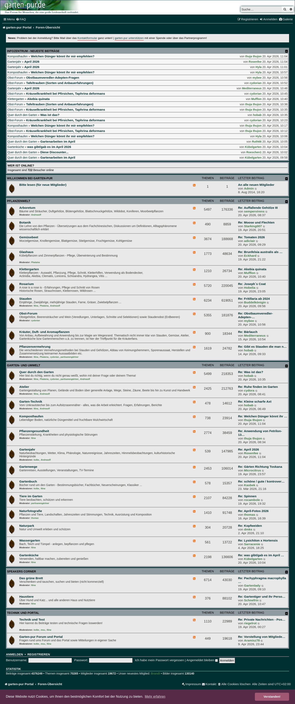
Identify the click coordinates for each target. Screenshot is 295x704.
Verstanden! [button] (272, 696)
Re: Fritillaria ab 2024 (254, 298)
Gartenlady (252, 585)
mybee (257, 77)
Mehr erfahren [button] (155, 696)
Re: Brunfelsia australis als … (260, 252)
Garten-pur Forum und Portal (41, 636)
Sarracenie (252, 544)
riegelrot (250, 623)
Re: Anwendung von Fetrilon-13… (260, 432)
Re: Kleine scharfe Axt (254, 401)
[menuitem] (21, 19)
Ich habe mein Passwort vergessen (159, 660)
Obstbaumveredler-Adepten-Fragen (52, 77)
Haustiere (26, 596)
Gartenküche (16, 147)
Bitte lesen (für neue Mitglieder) (42, 184)
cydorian (256, 83)
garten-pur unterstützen (129, 38)
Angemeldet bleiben (202, 660)
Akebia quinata (38, 99)
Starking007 (253, 226)
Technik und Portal (23, 612)
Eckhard (250, 255)
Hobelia (249, 287)
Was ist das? (50, 115)
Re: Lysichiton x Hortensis (258, 540)
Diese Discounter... (54, 152)
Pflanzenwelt (18, 201)
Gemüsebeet (28, 237)
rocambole (252, 500)
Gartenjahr (14, 61)
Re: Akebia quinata (252, 269)
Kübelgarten (253, 147)
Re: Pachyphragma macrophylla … (262, 580)
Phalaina (35, 262)
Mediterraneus (252, 88)
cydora (249, 390)
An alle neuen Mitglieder (256, 184)
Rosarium (26, 284)
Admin (249, 188)
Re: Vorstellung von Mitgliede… (261, 636)
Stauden (25, 298)
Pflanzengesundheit (34, 431)
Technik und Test (32, 619)
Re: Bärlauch (248, 332)
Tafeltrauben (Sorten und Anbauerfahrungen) (59, 83)
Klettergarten (16, 99)
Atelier (24, 386)
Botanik (25, 222)
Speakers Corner (21, 571)
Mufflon (256, 99)
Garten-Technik (30, 401)
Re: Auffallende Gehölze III (258, 207)
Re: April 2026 (248, 449)
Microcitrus (252, 470)
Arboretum (27, 207)
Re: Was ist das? (250, 372)
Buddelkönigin (255, 302)
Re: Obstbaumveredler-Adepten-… (255, 315)
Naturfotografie (30, 511)
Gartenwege (28, 466)
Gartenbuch (28, 481)
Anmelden (14, 654)
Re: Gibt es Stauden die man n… (262, 346)
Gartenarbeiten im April (57, 141)
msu (43, 630)
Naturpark (26, 525)
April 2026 (32, 61)
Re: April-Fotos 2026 (253, 511)
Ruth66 (256, 141)
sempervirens (254, 211)
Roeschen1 (254, 152)
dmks (248, 529)
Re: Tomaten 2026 (251, 237)
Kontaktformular (87, 38)
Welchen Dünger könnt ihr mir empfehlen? (62, 56)
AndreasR (36, 215)
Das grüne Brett (31, 578)
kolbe (36, 460)
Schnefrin (251, 600)
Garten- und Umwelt (23, 365)
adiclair (249, 241)
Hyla (258, 67)
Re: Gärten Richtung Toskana (260, 466)
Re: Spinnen (247, 496)
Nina (36, 306)
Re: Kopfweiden (250, 525)
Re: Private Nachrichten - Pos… (261, 619)
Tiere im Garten (30, 496)
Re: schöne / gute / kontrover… (261, 481)
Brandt (155, 673)
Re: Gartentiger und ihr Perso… (261, 596)
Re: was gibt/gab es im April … (261, 555)
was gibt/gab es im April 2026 (49, 147)
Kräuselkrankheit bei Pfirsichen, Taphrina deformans (65, 93)
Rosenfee (255, 61)
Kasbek (249, 485)
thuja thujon (253, 56)
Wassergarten (29, 540)
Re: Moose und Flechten (256, 222)
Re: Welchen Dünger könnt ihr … (262, 416)
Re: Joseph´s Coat (252, 284)
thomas (35, 518)
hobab (257, 115)
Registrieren (38, 654)
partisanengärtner (69, 357)
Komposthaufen (18, 56)
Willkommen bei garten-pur (29, 178)
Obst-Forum (15, 77)
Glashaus (26, 252)
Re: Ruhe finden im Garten (258, 386)
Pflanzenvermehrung (34, 346)
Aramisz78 (252, 640)
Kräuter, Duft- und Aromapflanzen (44, 332)
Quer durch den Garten (22, 115)
